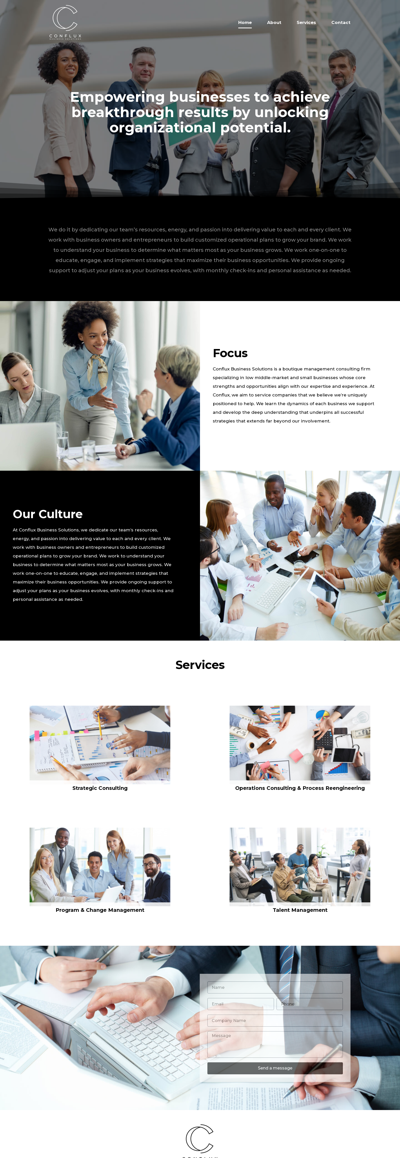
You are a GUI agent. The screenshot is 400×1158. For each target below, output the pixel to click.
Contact (341, 22)
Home (245, 22)
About (274, 22)
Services (306, 22)
